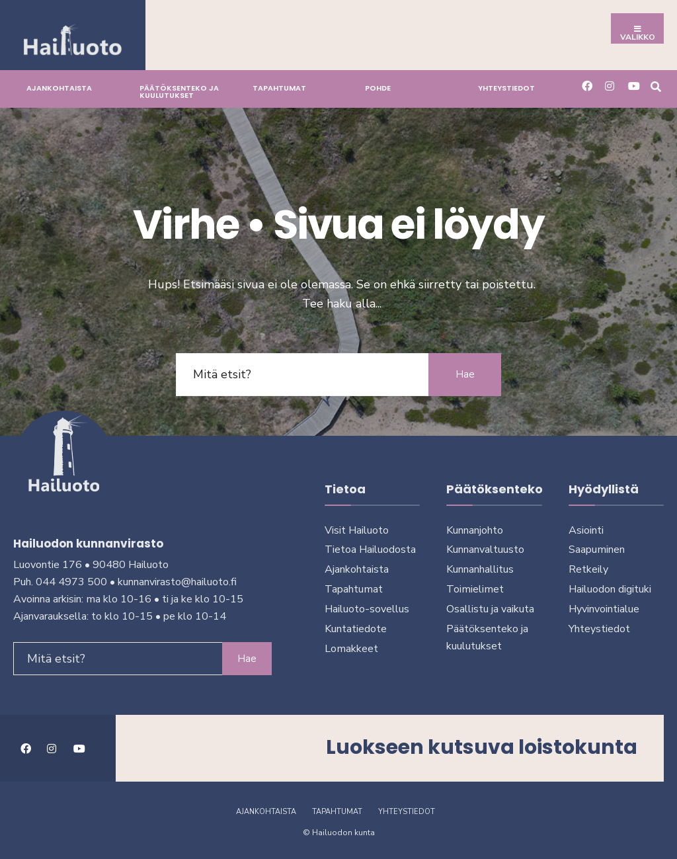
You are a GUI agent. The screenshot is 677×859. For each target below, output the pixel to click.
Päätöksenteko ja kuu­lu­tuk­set (179, 92)
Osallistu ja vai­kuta (490, 609)
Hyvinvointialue (604, 609)
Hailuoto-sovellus (367, 609)
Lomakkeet (351, 648)
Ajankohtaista (59, 88)
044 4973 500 (71, 582)
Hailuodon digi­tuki (610, 589)
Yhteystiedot (506, 88)
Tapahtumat (279, 88)
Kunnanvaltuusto (485, 549)
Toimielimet (475, 589)
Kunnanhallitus (480, 569)
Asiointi (586, 530)
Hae (465, 374)
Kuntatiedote (356, 629)
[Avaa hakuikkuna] (655, 85)
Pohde (378, 88)
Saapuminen (597, 549)
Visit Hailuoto (357, 530)
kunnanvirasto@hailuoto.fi (177, 582)
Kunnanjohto (474, 530)
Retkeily (588, 569)
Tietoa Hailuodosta (370, 549)
